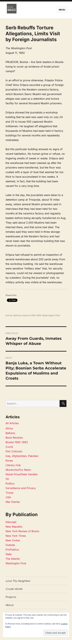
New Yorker (13, 540)
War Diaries (13, 501)
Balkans (17, 315)
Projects (11, 597)
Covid (9, 446)
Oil (7, 479)
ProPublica (12, 549)
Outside (10, 545)
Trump (9, 492)
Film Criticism (14, 451)
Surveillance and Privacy (21, 488)
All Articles (12, 423)
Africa (9, 428)
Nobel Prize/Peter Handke (22, 474)
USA (8, 497)
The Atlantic (13, 558)
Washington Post (51, 315)
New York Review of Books (22, 531)
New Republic (14, 526)
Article (9, 315)
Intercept (11, 522)
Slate (9, 554)
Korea (9, 460)
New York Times (16, 535)
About (10, 605)
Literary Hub (13, 465)
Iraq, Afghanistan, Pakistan (22, 456)
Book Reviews (14, 437)
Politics (10, 483)
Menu (62, 9)
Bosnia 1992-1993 (32, 315)
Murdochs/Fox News (18, 469)
